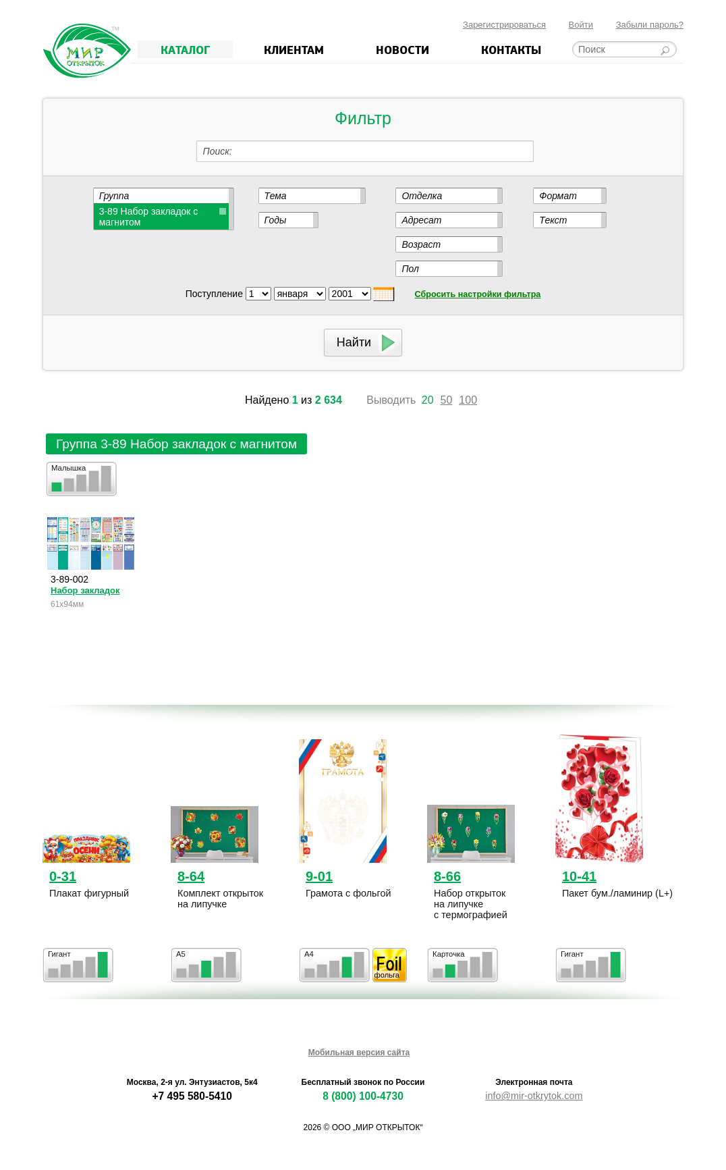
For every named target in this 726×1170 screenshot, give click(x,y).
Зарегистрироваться (504, 25)
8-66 (447, 876)
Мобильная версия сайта (359, 1052)
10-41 (579, 876)
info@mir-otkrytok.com (533, 1095)
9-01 (319, 876)
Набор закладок (85, 590)
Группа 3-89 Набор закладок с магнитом (176, 444)
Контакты (511, 49)
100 (468, 400)
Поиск (216, 151)
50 (447, 400)
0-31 (62, 876)
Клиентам (294, 49)
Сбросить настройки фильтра (478, 294)
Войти (581, 25)
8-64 (190, 876)
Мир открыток (87, 51)
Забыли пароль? (649, 25)
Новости (402, 49)
